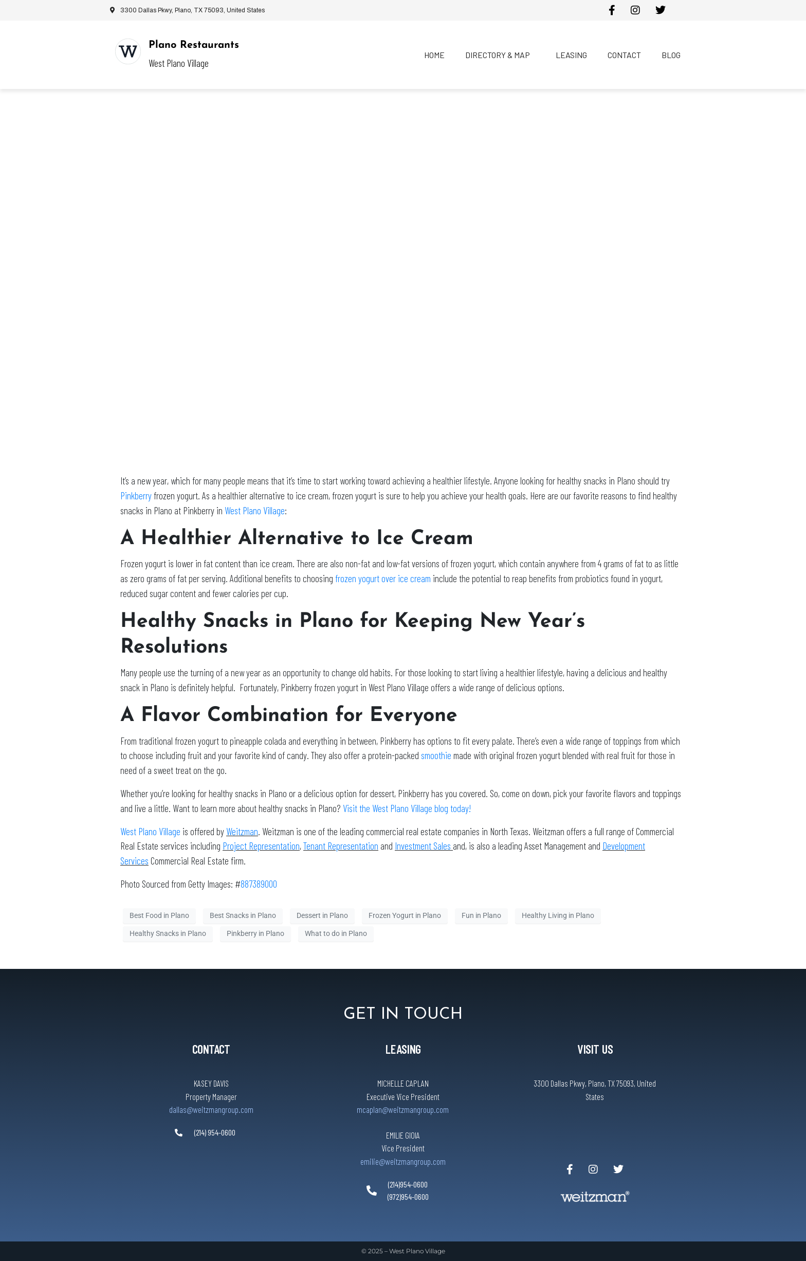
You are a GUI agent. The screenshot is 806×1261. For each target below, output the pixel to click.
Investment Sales (424, 846)
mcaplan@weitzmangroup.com (403, 1109)
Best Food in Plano (159, 915)
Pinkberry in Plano (255, 933)
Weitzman (242, 831)
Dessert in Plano (322, 915)
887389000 (259, 884)
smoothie (436, 755)
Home (434, 55)
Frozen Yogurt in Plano (405, 915)
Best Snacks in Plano (243, 915)
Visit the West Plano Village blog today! (407, 808)
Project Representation (261, 846)
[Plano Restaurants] (128, 51)
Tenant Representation (340, 846)
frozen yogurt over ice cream (383, 578)
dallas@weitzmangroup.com (211, 1109)
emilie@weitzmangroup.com (403, 1161)
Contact (624, 55)
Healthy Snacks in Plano (168, 933)
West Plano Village (255, 510)
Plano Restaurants (194, 45)
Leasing (571, 55)
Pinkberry (136, 495)
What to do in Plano (336, 933)
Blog (671, 55)
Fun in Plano (481, 915)
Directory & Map (497, 55)
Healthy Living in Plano (558, 915)
